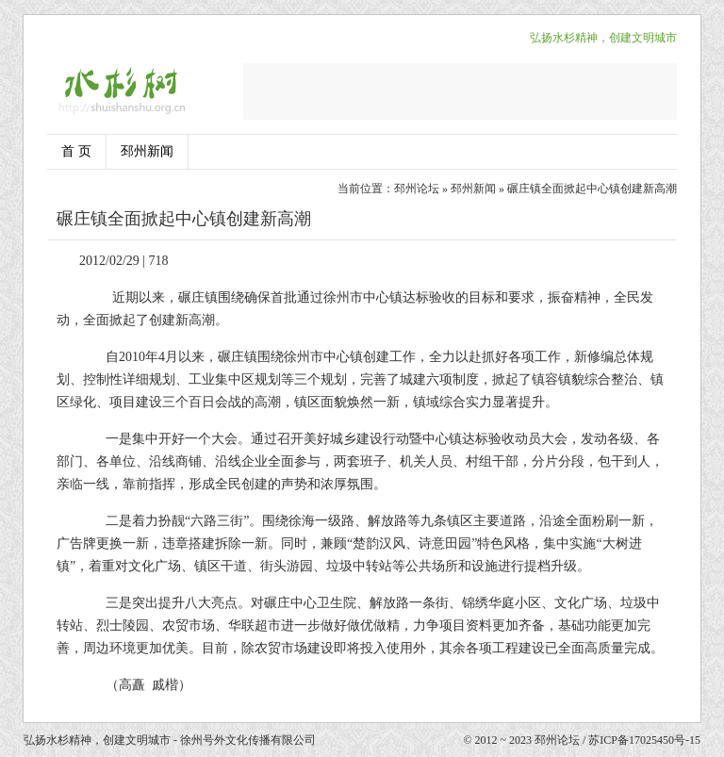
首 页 (76, 151)
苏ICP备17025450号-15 (644, 740)
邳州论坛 (416, 188)
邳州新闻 (147, 151)
